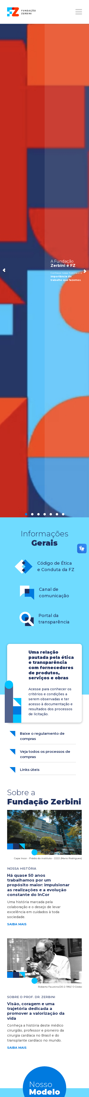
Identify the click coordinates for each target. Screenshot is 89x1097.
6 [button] (57, 514)
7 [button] (63, 514)
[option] (44, 270)
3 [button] (38, 514)
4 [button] (44, 514)
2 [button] (32, 514)
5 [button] (51, 514)
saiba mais (17, 924)
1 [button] (26, 514)
